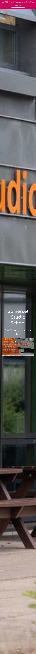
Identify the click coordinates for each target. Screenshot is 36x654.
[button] (2, 11)
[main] (18, 317)
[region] (18, 4)
